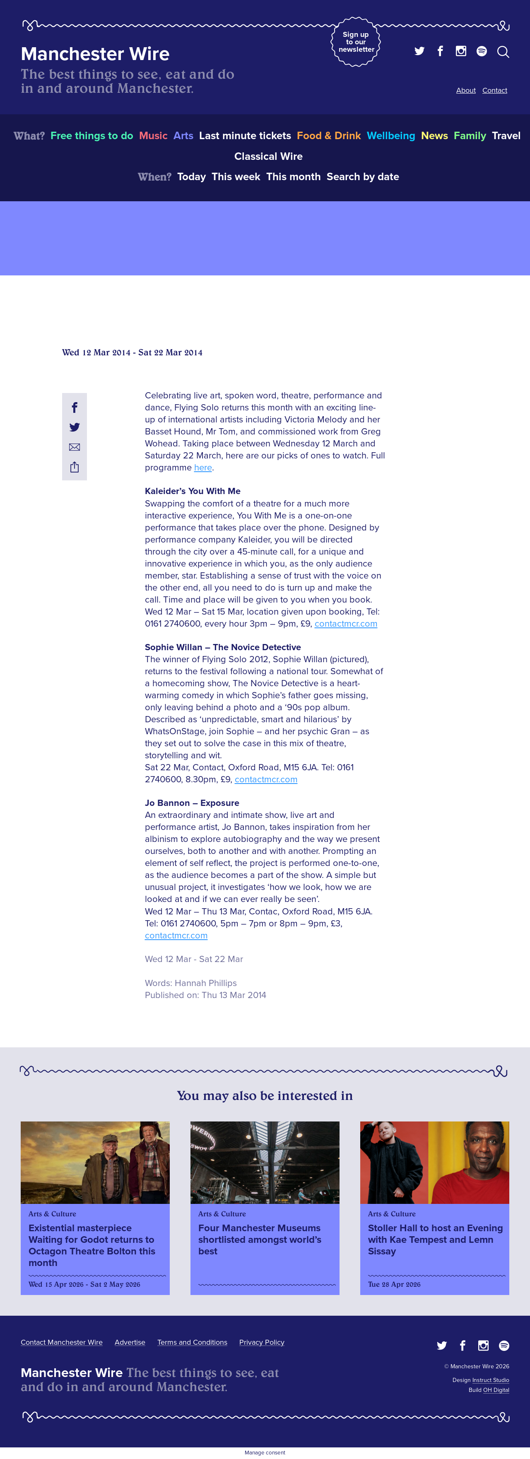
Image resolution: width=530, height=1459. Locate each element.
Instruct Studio (490, 1380)
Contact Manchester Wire (62, 1342)
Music (153, 135)
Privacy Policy (261, 1342)
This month (293, 176)
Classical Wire (268, 156)
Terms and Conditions (192, 1342)
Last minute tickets (245, 135)
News (434, 135)
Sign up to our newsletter (356, 42)
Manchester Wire (95, 54)
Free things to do (92, 135)
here (203, 467)
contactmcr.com (346, 623)
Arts (183, 135)
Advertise (130, 1342)
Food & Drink (329, 135)
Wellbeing (391, 135)
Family (470, 135)
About (466, 90)
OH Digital (496, 1390)
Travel (506, 135)
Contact (494, 90)
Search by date (363, 176)
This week (236, 176)
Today (191, 176)
